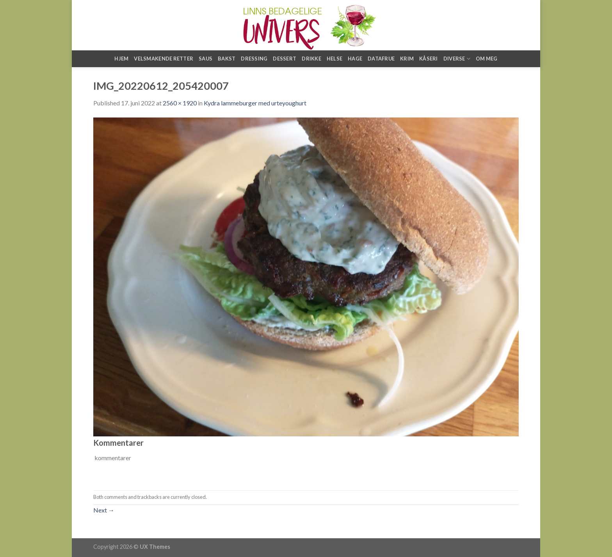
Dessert (284, 58)
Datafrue (381, 58)
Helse (334, 58)
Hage (355, 58)
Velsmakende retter (163, 58)
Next (103, 510)
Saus (205, 58)
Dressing (254, 58)
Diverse (456, 58)
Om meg (487, 58)
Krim (407, 58)
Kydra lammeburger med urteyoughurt (255, 103)
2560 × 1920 (180, 103)
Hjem (121, 58)
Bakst (226, 58)
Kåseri (428, 58)
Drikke (311, 58)
